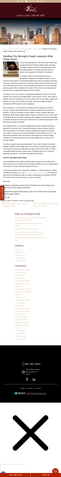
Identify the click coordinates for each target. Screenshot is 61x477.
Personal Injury (20, 314)
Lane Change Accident (22, 300)
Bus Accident (19, 278)
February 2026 (20, 255)
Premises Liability (21, 317)
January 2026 (20, 258)
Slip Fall (17, 328)
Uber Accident (20, 333)
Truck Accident (20, 331)
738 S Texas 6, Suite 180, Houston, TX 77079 (32, 372)
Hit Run (17, 297)
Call (22, 1)
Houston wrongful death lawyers (36, 172)
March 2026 (19, 252)
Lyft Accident (19, 306)
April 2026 (18, 249)
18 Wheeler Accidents (22, 270)
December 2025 (20, 260)
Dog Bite (18, 286)
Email (26, 1)
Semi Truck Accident (22, 325)
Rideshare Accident (21, 322)
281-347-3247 (38, 15)
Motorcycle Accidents (22, 308)
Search (34, 1)
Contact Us (38, 388)
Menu (41, 1)
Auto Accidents (20, 272)
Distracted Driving (21, 283)
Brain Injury (19, 275)
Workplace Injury (20, 336)
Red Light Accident (21, 319)
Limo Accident (20, 303)
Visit (30, 1)
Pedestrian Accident (22, 311)
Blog (27, 49)
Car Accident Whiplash (22, 281)
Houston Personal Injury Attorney (14, 49)
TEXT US (45, 475)
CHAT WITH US (15, 475)
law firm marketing (31, 394)
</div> (12, 470)
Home (18, 1)
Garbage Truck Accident (23, 292)
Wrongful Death (35, 49)
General (17, 294)
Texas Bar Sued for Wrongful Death (26, 229)
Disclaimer (30, 388)
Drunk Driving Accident (23, 289)
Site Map (22, 388)
